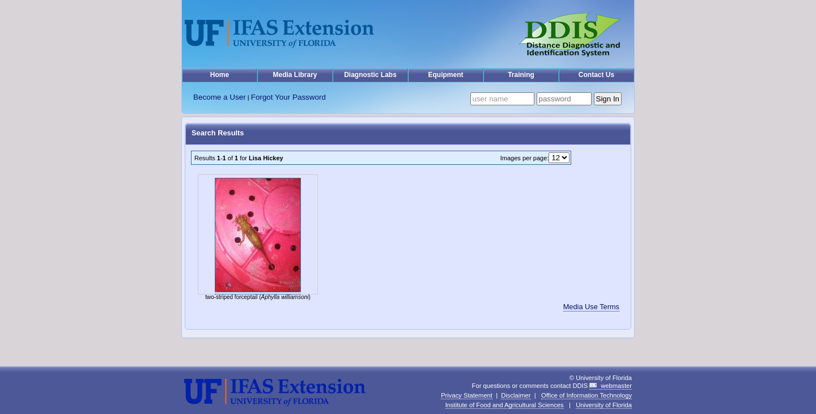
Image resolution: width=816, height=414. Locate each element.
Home (219, 75)
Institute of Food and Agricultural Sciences (504, 405)
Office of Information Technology (586, 395)
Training (521, 75)
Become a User (219, 97)
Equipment (446, 75)
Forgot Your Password (288, 97)
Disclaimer (515, 395)
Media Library (295, 75)
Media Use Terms (591, 306)
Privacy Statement (466, 395)
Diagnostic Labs (370, 75)
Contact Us (596, 75)
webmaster (616, 385)
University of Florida (604, 405)
